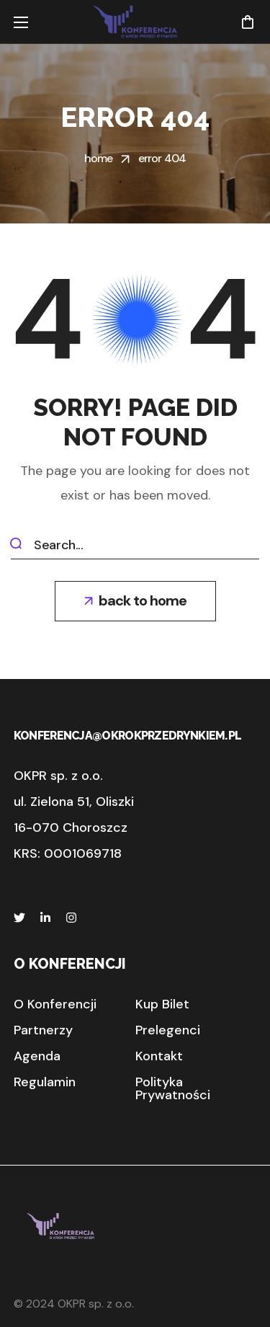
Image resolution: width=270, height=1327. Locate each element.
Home (98, 158)
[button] (247, 22)
